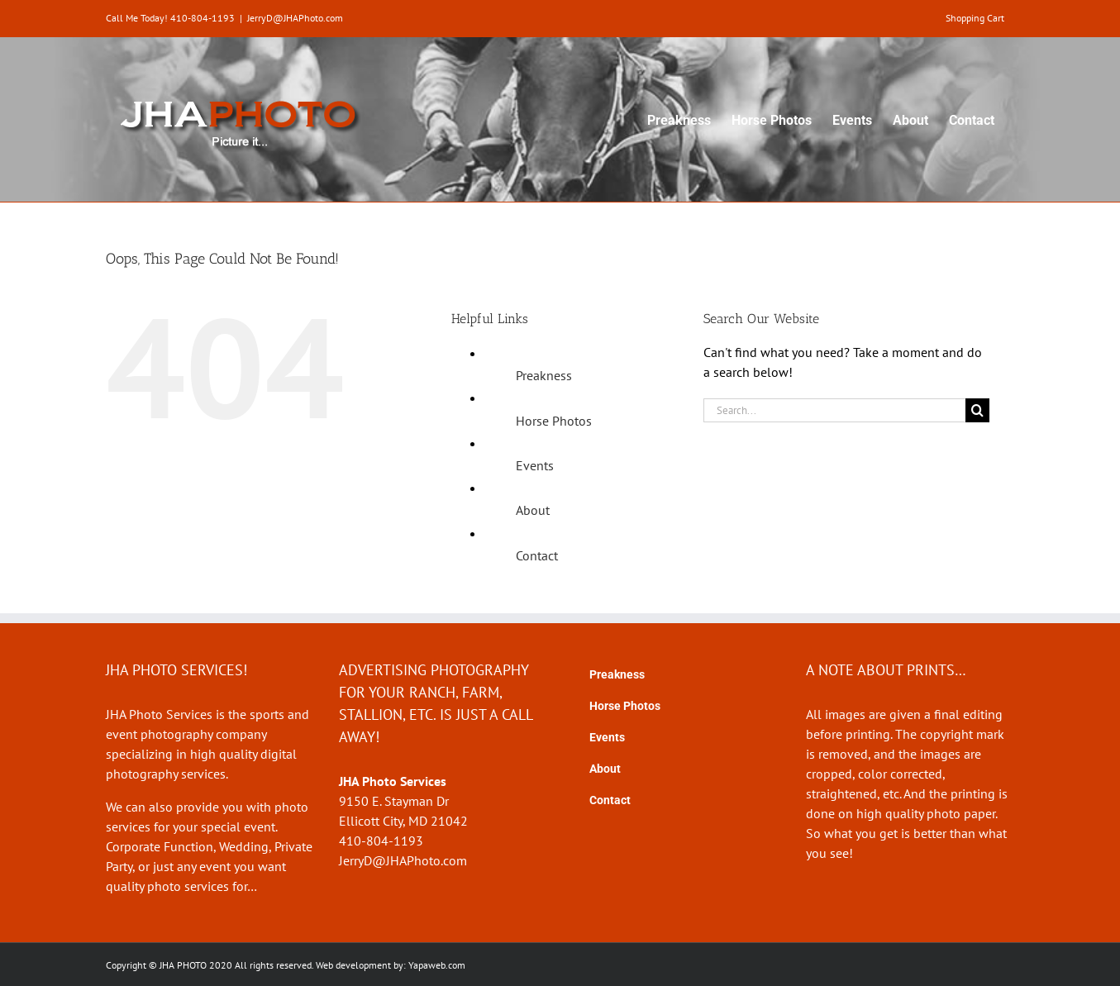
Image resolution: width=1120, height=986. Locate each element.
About (533, 510)
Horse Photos (554, 420)
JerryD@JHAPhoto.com (295, 18)
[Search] (977, 410)
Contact (537, 555)
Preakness (544, 375)
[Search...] (834, 410)
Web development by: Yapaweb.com (390, 965)
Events (535, 465)
